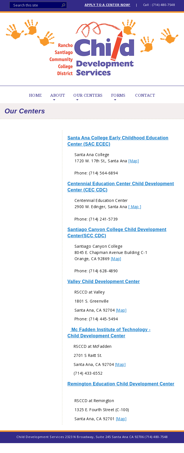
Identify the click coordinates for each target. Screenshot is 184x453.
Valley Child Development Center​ (103, 281)
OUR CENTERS (87, 95)
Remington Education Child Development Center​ (120, 383)
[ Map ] (134, 206)
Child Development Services (92, 49)
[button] (63, 5)
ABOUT (57, 95)
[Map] (133, 160)
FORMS (118, 95)
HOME (35, 95)
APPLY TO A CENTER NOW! (107, 5)
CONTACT (145, 95)
